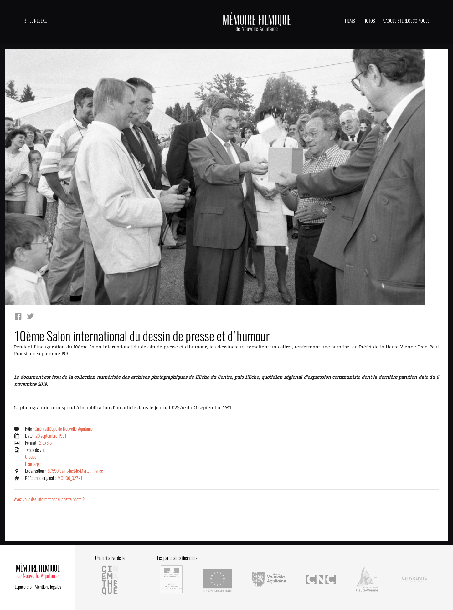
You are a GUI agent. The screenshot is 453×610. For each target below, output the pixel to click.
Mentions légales (48, 587)
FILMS (350, 21)
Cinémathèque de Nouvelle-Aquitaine (64, 429)
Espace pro (23, 587)
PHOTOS (368, 21)
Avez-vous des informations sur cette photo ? (49, 499)
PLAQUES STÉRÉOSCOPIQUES (405, 21)
